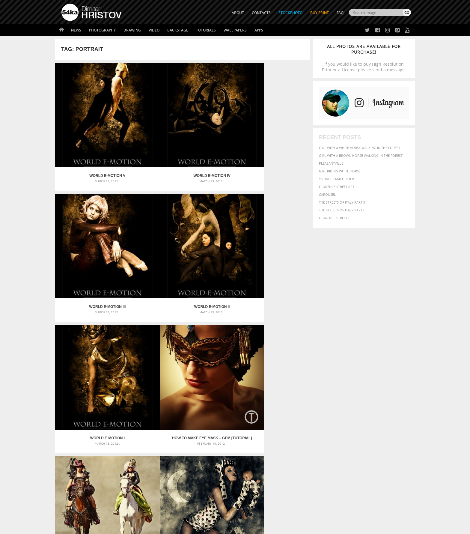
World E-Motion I (87, 225)
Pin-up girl (278, 316)
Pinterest (249, 486)
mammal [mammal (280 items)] (339, 414)
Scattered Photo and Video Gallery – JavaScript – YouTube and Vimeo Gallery (115, 396)
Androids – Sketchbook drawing (209, 396)
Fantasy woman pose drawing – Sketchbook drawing (227, 403)
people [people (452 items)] (326, 420)
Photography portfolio (83, 477)
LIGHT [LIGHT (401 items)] (327, 414)
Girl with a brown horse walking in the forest (361, 155)
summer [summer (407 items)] (308, 426)
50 (176, 339)
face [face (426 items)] (356, 408)
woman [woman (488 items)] (339, 426)
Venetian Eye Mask (159, 513)
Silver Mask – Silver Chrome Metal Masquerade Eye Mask (111, 418)
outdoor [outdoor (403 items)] (391, 414)
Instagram (250, 478)
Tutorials (206, 30)
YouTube (249, 493)
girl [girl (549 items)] (397, 408)
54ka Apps (69, 492)
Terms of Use (144, 527)
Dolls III (87, 316)
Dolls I (214, 316)
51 (186, 339)
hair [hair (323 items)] (406, 409)
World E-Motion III (214, 135)
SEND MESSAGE (358, 474)
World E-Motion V (87, 135)
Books (153, 477)
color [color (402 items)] (372, 403)
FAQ (340, 12)
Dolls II (150, 316)
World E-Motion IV (150, 135)
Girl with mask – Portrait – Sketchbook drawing (223, 410)
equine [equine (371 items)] (345, 408)
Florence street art (336, 186)
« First (146, 339)
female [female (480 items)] (385, 408)
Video (154, 30)
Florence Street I (334, 218)
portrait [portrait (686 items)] (357, 420)
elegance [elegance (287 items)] (307, 409)
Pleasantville (331, 163)
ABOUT (238, 12)
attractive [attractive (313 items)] (332, 396)
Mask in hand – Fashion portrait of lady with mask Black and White (115, 403)
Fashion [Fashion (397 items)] (369, 408)
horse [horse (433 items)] (315, 414)
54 (219, 339)
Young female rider (336, 179)
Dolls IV (278, 225)
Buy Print (319, 12)
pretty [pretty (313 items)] (374, 420)
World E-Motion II (278, 135)
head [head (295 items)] (304, 414)
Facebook (250, 470)
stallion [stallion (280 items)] (393, 420)
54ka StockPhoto (76, 469)
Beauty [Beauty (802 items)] (309, 402)
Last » (248, 339)
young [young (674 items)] (356, 426)
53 (208, 339)
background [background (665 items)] (356, 396)
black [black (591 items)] (325, 402)
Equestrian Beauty (124, 513)
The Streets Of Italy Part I (341, 210)
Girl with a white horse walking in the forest (359, 147)
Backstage (177, 30)
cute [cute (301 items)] (383, 403)
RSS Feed (186, 513)
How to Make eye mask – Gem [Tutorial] (151, 225)
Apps (258, 30)
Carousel (327, 194)
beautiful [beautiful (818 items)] (385, 395)
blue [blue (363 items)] (337, 403)
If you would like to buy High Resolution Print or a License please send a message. (364, 58)
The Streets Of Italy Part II (342, 202)
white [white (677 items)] (323, 426)
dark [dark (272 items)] (391, 403)
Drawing (132, 30)
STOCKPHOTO (290, 12)
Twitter (249, 462)
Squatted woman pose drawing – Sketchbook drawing (229, 418)
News (76, 30)
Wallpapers (235, 30)
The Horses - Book (77, 484)
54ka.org (111, 527)
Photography (102, 30)
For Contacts (160, 492)
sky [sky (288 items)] (383, 420)
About (153, 462)
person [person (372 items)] (340, 420)
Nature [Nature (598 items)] (365, 414)
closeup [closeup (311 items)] (359, 403)
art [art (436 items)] (319, 396)
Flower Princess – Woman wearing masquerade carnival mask (115, 425)
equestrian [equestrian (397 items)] (327, 408)
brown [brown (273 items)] (347, 403)
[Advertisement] (236, 361)
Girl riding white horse (340, 171)
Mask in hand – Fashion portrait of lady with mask (106, 410)
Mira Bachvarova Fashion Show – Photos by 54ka (214, 225)
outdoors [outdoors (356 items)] (309, 420)
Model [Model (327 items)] (351, 414)
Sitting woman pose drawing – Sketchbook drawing (226, 425)
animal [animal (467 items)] (307, 396)
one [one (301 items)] (378, 414)
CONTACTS (261, 12)
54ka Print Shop (75, 462)
